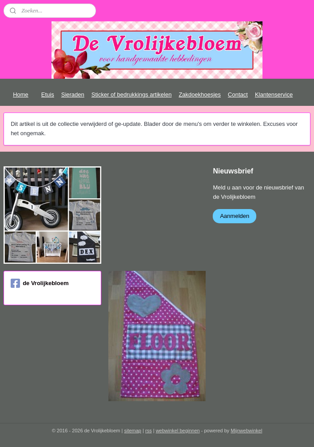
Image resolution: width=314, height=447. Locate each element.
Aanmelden (234, 216)
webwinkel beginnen (178, 430)
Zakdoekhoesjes (200, 94)
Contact (238, 94)
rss (148, 430)
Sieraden (72, 94)
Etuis (47, 94)
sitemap (132, 430)
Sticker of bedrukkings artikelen (131, 94)
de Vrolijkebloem (39, 283)
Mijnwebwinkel (246, 430)
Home (20, 94)
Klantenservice (274, 94)
